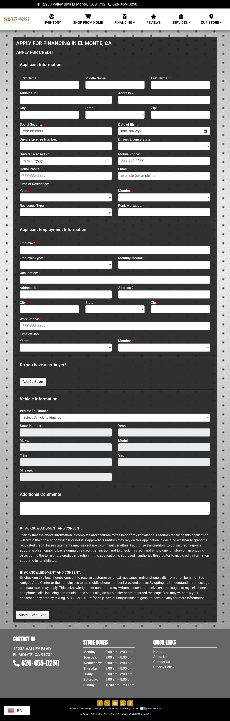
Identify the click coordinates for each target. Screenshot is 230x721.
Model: (123, 441)
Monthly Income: (131, 258)
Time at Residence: (34, 184)
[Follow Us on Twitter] (107, 703)
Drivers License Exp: (35, 154)
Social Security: (31, 125)
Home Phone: (30, 169)
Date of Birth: (128, 125)
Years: (24, 191)
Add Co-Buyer (33, 382)
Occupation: (29, 273)
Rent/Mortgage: (130, 206)
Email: (123, 169)
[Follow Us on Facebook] (100, 703)
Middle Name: (95, 78)
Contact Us (161, 662)
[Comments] (115, 508)
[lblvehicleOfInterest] (115, 418)
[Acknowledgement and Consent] (21, 528)
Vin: (121, 455)
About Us (160, 657)
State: (89, 108)
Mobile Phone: (129, 154)
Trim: (24, 455)
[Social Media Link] (130, 703)
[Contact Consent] (21, 572)
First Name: (28, 78)
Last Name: (159, 78)
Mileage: (26, 470)
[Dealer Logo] (19, 19)
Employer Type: (31, 258)
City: (23, 108)
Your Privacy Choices (132, 708)
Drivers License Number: (38, 139)
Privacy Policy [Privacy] (163, 667)
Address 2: (126, 93)
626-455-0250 (124, 4)
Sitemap (113, 708)
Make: (24, 441)
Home (157, 652)
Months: (124, 191)
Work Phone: (29, 319)
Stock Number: (31, 426)
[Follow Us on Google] (123, 703)
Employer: (27, 243)
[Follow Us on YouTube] (115, 703)
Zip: (154, 108)
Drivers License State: (134, 139)
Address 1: (28, 93)
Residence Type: (32, 206)
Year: (122, 426)
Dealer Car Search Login (80, 708)
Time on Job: (30, 334)
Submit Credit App (32, 615)
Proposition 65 (154, 708)
